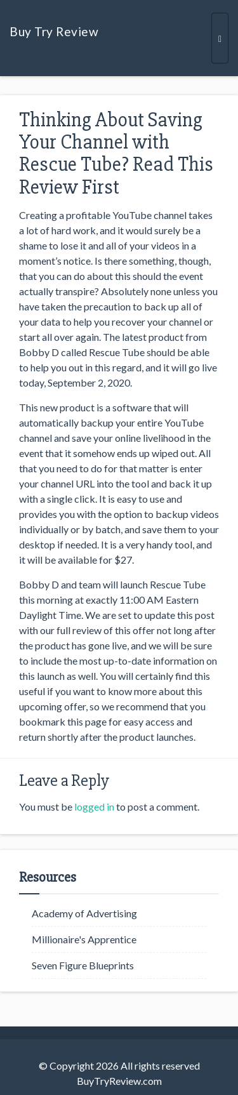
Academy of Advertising (84, 913)
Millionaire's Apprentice (84, 939)
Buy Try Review (54, 31)
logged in (94, 806)
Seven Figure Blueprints (83, 965)
